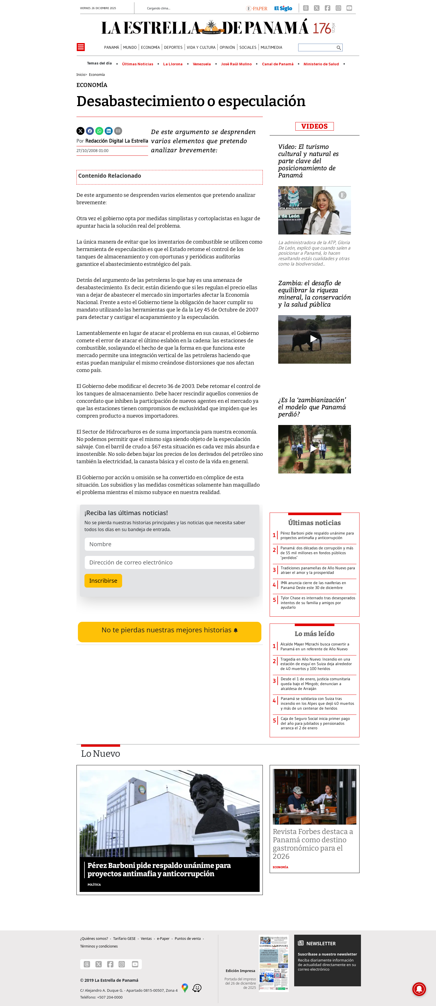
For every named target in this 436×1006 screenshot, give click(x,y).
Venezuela (202, 64)
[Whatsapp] (99, 130)
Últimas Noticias (137, 64)
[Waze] (196, 987)
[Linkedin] (109, 130)
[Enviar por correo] (118, 130)
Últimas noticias (314, 523)
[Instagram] (338, 8)
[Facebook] (327, 8)
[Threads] (305, 8)
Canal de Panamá (278, 64)
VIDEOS (314, 126)
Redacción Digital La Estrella (116, 141)
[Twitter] (80, 130)
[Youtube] (349, 8)
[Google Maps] (184, 987)
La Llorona (173, 64)
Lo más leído (314, 634)
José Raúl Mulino (236, 64)
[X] (316, 8)
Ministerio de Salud (321, 64)
